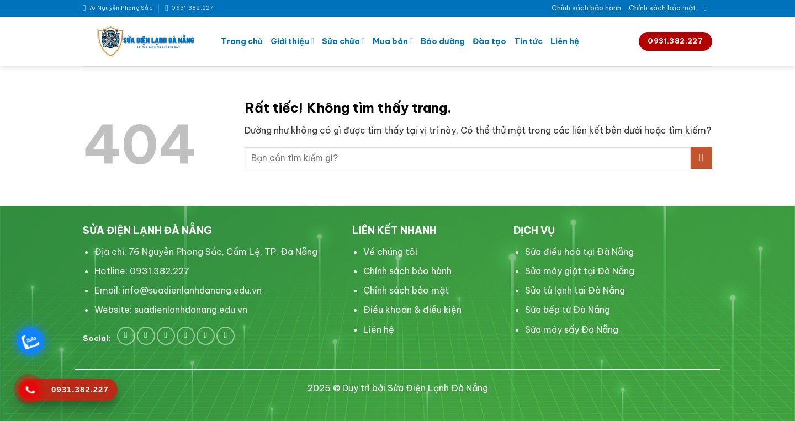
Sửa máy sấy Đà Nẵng (571, 329)
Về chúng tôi (390, 251)
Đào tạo (489, 41)
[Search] (708, 8)
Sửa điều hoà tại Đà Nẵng (579, 251)
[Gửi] (701, 157)
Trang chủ (242, 41)
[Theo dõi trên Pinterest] (166, 336)
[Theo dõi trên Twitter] (146, 336)
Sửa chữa (343, 41)
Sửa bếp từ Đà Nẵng (567, 309)
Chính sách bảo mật (662, 7)
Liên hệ (564, 41)
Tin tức (528, 41)
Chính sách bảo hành (586, 7)
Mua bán (393, 41)
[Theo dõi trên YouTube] (206, 336)
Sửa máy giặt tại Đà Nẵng (579, 270)
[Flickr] (225, 336)
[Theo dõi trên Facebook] (126, 336)
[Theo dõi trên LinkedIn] (186, 336)
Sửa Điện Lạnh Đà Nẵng (438, 387)
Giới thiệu (292, 41)
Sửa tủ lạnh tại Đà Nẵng (575, 290)
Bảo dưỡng (443, 41)
